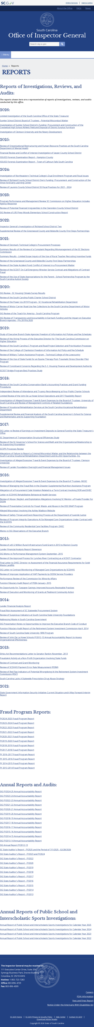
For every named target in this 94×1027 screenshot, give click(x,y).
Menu (5, 54)
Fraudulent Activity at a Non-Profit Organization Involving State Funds (33, 658)
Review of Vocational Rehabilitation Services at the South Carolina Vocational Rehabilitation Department (43, 408)
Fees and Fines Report (82, 1000)
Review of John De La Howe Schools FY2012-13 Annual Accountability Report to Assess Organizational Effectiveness (41, 638)
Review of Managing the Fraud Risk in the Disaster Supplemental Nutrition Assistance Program (45, 485)
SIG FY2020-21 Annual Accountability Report (21, 809)
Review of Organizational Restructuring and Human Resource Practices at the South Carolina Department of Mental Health (44, 147)
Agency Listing (87, 3)
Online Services (72, 3)
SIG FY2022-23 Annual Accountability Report (21, 800)
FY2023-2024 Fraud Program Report (17, 723)
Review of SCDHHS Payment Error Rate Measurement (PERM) (29, 667)
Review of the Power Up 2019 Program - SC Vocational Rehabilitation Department (39, 302)
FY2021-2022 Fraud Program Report (17, 732)
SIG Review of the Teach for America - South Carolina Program (29, 313)
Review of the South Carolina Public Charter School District (28, 297)
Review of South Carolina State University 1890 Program (27, 633)
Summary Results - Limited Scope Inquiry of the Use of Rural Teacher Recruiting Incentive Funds (45, 256)
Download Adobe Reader (47, 1019)
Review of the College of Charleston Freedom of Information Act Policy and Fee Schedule (42, 350)
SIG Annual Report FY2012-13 (14, 845)
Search (62, 44)
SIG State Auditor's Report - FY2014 (16, 890)
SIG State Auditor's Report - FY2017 (16, 876)
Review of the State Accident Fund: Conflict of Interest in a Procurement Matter (37, 265)
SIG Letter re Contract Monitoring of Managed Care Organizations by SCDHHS (37, 569)
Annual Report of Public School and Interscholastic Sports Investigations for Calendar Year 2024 (45, 929)
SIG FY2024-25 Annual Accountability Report (21, 791)
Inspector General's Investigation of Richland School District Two (31, 226)
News (88, 8)
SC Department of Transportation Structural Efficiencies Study (29, 437)
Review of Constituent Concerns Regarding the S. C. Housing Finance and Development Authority (46, 366)
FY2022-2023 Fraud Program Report (17, 727)
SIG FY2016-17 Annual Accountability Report (21, 827)
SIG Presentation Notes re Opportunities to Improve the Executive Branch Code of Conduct (43, 623)
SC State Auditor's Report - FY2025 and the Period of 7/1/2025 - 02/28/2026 (35, 849)
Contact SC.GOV (75, 1017)
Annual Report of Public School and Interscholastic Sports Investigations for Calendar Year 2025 (45, 924)
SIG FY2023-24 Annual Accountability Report (21, 796)
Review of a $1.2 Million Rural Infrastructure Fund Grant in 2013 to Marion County (39, 545)
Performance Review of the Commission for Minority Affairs (28, 578)
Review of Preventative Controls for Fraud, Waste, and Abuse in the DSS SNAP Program (41, 506)
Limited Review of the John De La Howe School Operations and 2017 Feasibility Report (40, 395)
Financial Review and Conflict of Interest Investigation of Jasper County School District (40, 152)
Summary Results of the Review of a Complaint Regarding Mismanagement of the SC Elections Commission (44, 250)
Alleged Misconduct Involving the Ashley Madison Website (27, 510)
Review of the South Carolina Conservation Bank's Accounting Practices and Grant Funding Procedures (43, 385)
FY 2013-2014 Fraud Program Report (17, 767)
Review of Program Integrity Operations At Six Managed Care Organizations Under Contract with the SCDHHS (46, 520)
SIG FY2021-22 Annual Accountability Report (21, 804)
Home (5, 65)
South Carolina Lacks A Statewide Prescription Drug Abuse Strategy (32, 678)
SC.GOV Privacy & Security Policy (38, 1017)
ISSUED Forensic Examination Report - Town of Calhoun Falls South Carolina (36, 161)
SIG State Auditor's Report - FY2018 (16, 872)
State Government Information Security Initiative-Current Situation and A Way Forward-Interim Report (45, 693)
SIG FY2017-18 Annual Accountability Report (21, 822)
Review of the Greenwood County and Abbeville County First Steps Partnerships (38, 260)
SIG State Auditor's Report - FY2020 (16, 863)
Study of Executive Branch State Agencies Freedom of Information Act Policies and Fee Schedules (45, 334)
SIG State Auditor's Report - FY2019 (16, 867)
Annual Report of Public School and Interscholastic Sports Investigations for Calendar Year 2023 (45, 933)
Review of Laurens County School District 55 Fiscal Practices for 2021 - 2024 (35, 187)
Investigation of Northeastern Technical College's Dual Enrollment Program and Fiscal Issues (44, 175)
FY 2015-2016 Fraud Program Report (17, 759)
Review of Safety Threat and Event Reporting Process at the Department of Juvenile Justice (43, 515)
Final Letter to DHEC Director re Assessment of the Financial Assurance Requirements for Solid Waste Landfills (45, 564)
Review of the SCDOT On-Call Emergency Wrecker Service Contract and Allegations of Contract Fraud (45, 271)
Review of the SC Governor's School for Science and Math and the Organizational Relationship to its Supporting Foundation (46, 443)
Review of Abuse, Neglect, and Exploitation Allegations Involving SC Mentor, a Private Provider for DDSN (46, 500)
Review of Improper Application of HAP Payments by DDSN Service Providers (36, 574)
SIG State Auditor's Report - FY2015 (16, 885)
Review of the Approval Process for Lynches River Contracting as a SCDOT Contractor (40, 558)
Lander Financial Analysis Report (15, 606)
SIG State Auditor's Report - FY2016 (16, 880)
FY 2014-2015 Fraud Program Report (17, 763)
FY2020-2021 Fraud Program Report (17, 736)
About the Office (64, 8)
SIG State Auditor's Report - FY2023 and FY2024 (22, 854)
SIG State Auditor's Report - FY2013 (16, 894)
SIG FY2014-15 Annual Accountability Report (21, 836)
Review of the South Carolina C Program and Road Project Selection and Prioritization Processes (45, 345)
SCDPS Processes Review (12, 449)
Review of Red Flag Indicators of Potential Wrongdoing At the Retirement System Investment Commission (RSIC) (44, 673)
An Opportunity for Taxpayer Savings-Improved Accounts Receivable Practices (37, 587)
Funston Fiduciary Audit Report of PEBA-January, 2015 (25, 583)
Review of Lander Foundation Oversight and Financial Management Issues (35, 467)
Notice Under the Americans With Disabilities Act (70, 1004)
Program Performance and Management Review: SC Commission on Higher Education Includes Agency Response (45, 202)
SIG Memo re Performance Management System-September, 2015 (31, 553)
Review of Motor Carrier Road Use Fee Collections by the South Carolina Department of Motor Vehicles (45, 307)
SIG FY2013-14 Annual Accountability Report (21, 840)
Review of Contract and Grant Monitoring (19, 662)
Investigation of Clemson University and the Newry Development (31, 131)
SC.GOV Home (16, 1017)
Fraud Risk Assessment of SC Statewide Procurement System (28, 610)
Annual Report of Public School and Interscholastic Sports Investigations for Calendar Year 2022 (45, 938)
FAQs (78, 8)
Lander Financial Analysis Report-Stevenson (21, 549)
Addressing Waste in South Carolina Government (23, 619)
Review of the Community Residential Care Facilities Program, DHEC (32, 526)
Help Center (60, 1017)
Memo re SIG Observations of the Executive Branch (24, 531)
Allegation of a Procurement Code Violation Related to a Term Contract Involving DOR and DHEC (46, 490)
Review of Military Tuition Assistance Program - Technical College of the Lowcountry (40, 354)
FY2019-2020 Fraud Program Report (17, 741)
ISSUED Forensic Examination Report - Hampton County (26, 157)
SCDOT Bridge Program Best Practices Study (21, 370)
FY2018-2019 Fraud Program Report (17, 745)
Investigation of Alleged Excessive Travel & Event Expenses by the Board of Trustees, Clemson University (45, 461)
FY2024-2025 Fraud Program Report (17, 718)
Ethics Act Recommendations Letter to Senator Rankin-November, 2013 (34, 653)
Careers (89, 992)
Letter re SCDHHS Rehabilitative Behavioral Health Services (28, 494)
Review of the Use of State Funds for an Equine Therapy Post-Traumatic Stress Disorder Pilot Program (44, 360)
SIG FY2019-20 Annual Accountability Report (21, 813)
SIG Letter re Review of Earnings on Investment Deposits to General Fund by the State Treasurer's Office (46, 432)
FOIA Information (85, 996)
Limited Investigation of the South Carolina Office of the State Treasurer (34, 116)
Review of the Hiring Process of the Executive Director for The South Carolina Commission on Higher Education (44, 340)
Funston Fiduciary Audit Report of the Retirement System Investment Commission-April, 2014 (44, 628)
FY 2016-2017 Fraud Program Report (17, 754)
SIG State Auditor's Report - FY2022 (16, 858)
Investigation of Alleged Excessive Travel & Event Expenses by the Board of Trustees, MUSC (43, 481)
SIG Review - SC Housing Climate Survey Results (22, 293)
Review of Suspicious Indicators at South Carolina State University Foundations (37, 615)
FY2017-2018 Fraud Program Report (17, 750)
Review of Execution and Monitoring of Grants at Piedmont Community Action (37, 592)
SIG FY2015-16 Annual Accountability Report (21, 831)
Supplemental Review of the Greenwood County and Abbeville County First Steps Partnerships (44, 231)
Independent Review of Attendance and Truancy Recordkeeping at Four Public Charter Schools (45, 391)
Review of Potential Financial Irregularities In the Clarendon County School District (39, 208)
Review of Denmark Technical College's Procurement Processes (30, 245)
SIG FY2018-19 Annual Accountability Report (21, 818)
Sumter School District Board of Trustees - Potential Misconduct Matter (34, 120)
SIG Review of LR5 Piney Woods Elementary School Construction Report (34, 212)
